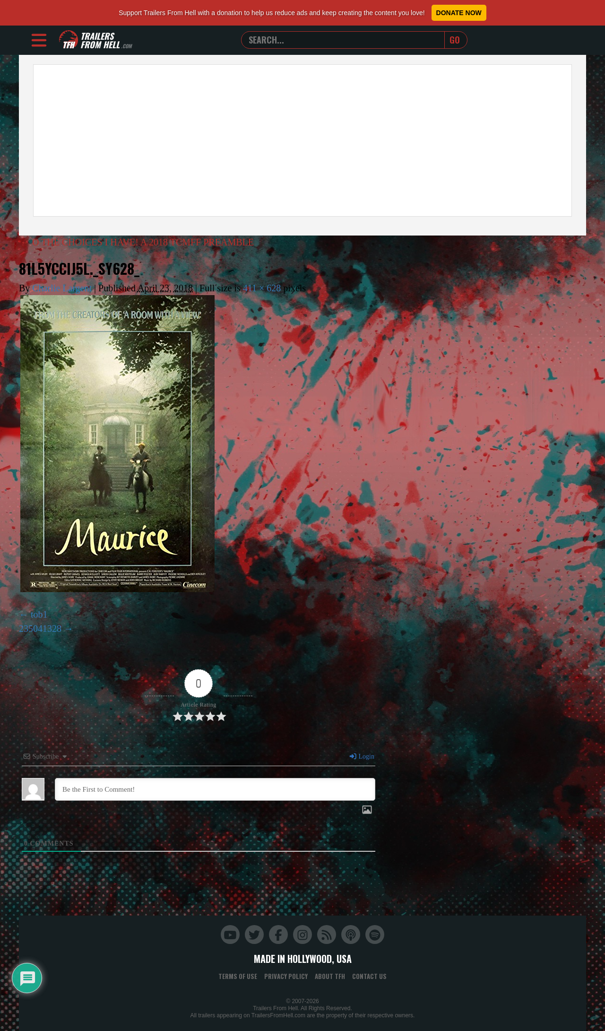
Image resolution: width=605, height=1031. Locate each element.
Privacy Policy (286, 976)
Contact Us (369, 976)
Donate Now (459, 13)
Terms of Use (237, 976)
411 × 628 (262, 288)
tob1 (39, 614)
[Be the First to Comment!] (215, 789)
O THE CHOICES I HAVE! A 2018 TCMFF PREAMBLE (137, 242)
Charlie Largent (62, 288)
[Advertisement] (302, 140)
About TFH (330, 976)
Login (361, 756)
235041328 (40, 628)
